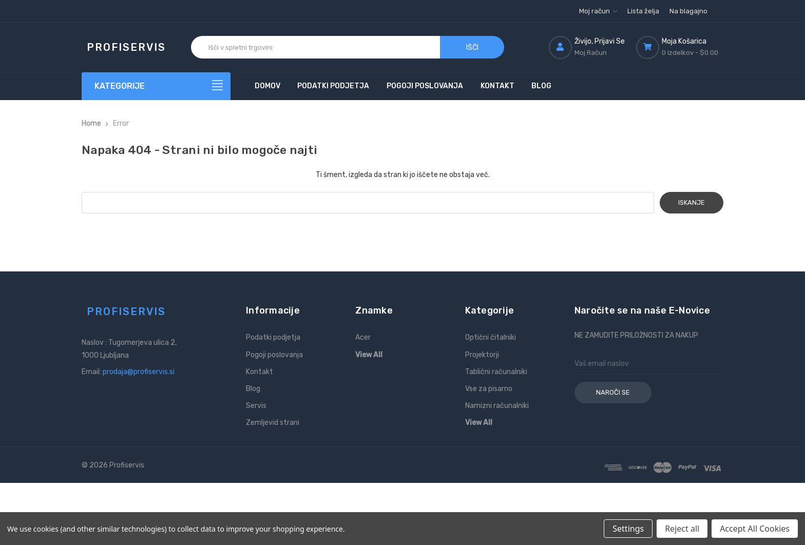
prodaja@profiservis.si (139, 371)
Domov (267, 86)
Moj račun (598, 11)
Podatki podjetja (333, 86)
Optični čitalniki (490, 337)
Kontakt (497, 86)
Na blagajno (688, 11)
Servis (256, 405)
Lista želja (643, 11)
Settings (628, 528)
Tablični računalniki (496, 371)
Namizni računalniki (497, 405)
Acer (363, 337)
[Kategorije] (156, 86)
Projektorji (482, 355)
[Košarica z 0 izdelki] (679, 47)
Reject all (682, 528)
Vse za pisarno (488, 388)
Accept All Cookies (755, 528)
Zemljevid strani (272, 422)
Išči (472, 47)
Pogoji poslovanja (425, 86)
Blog (541, 86)
